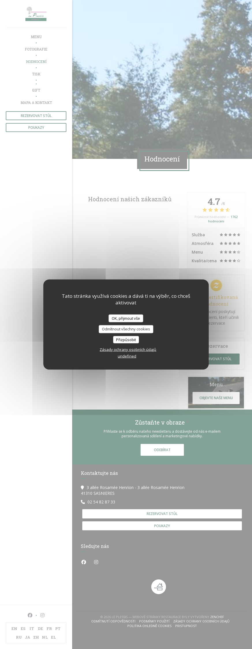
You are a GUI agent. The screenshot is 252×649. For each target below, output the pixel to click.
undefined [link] (127, 356)
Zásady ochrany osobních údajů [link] (128, 349)
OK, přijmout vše (126, 318)
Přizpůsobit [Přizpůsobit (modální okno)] (126, 339)
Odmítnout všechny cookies (126, 329)
